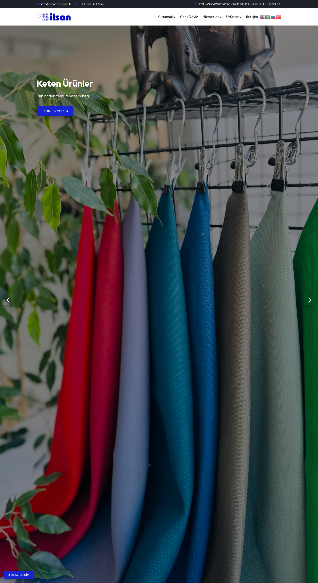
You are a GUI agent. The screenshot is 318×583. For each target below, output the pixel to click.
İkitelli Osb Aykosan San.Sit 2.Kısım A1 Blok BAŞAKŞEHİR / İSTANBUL (237, 4)
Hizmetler (211, 17)
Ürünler (232, 17)
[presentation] (8, 300)
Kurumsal (165, 17)
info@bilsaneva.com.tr (56, 4)
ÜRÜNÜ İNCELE (60, 111)
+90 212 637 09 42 (91, 4)
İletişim (252, 17)
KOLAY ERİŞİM (18, 575)
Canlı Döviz (189, 17)
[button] (151, 572)
